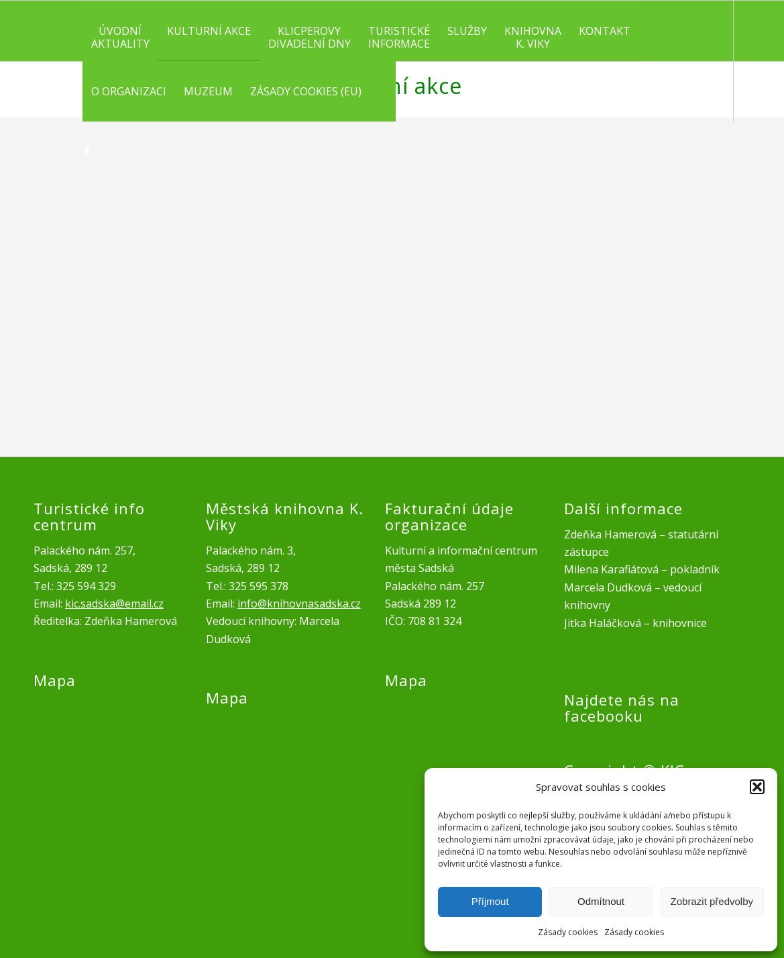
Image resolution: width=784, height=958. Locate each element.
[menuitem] (120, 31)
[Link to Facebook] (86, 151)
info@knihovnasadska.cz (299, 603)
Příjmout (490, 901)
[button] (757, 787)
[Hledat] (383, 91)
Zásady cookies (568, 932)
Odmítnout (600, 901)
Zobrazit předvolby (712, 901)
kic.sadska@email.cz (114, 603)
